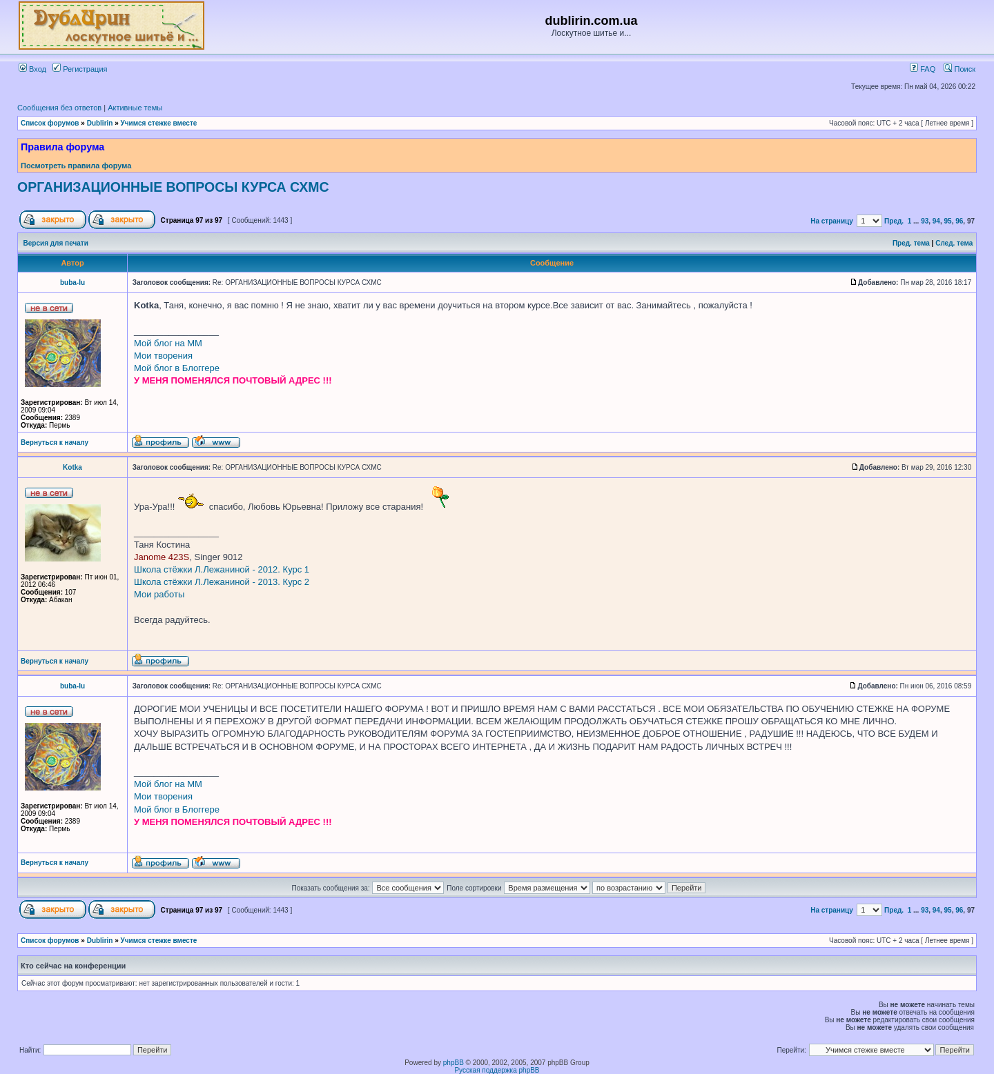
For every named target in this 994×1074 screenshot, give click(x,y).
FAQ (922, 69)
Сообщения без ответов (59, 107)
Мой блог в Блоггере (177, 368)
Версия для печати (55, 243)
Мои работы (159, 594)
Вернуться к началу (54, 442)
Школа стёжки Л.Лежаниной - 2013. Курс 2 (221, 582)
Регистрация (79, 69)
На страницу (831, 221)
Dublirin (100, 123)
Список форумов (50, 123)
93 (924, 221)
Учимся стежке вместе (159, 123)
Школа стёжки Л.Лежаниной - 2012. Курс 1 (221, 569)
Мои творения (163, 355)
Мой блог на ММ (168, 343)
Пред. (894, 221)
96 (959, 221)
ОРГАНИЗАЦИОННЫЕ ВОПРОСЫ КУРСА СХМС (173, 187)
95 (948, 221)
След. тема (954, 243)
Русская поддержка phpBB (496, 1070)
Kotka (72, 467)
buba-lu (72, 282)
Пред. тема (911, 243)
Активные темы (135, 107)
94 (936, 221)
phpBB (453, 1062)
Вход (32, 69)
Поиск (959, 69)
